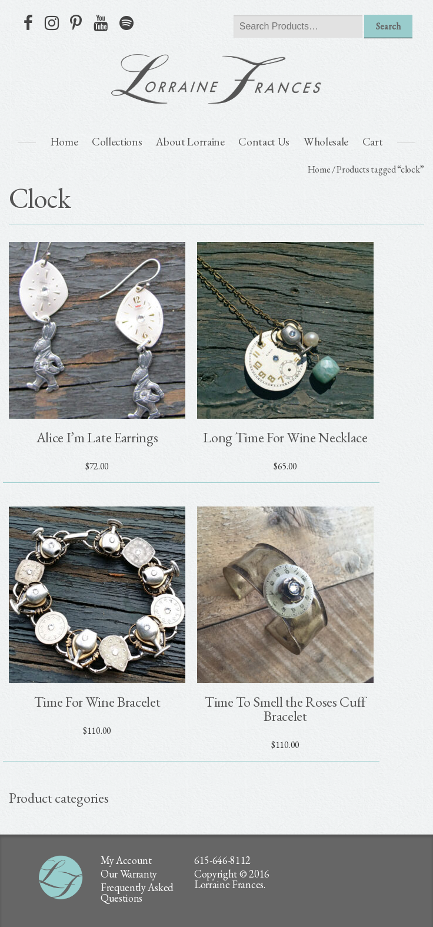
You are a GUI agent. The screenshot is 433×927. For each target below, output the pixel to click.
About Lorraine (190, 141)
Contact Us (263, 141)
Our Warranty (129, 873)
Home (64, 141)
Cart (372, 141)
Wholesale (326, 141)
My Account (126, 860)
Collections (117, 141)
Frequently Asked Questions (137, 892)
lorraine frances (216, 78)
